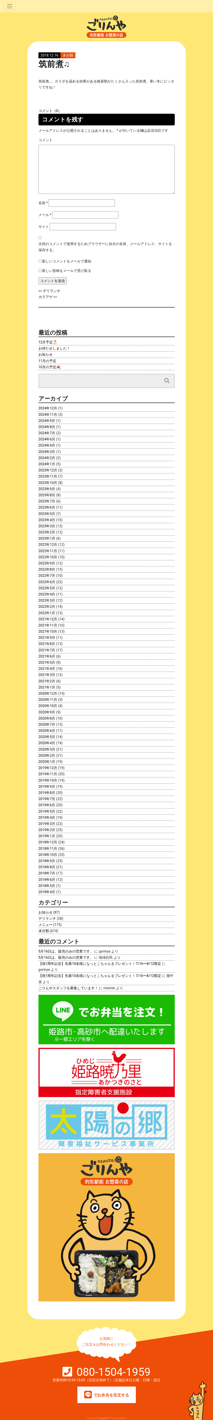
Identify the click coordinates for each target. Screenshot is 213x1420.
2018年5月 (46, 886)
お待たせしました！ (54, 348)
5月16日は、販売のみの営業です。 (66, 951)
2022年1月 (46, 613)
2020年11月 (47, 700)
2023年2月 (46, 532)
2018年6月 (46, 880)
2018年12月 (47, 842)
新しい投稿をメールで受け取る (66, 271)
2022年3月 (46, 600)
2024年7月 (46, 433)
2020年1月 (46, 762)
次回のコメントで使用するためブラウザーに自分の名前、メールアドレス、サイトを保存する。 (105, 247)
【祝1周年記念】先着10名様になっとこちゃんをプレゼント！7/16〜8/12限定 (99, 964)
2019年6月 (46, 805)
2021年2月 (46, 681)
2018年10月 (47, 855)
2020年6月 (46, 731)
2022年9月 (46, 563)
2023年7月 (46, 501)
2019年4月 (46, 817)
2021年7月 (46, 650)
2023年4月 (46, 520)
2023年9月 (46, 489)
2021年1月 (46, 687)
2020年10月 (47, 706)
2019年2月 (46, 830)
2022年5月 (46, 588)
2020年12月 (47, 693)
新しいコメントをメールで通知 (66, 261)
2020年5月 (46, 737)
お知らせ (45, 354)
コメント (45, 140)
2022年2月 (46, 607)
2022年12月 (47, 544)
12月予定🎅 (47, 342)
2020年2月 (46, 755)
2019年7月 (46, 799)
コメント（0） (50, 111)
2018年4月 (46, 892)
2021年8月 (46, 644)
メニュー (45, 925)
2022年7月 (46, 575)
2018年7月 (46, 873)
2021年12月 (47, 619)
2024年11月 (47, 414)
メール (44, 215)
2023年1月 (46, 538)
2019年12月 (47, 768)
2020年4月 (46, 743)
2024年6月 (46, 439)
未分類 (68, 55)
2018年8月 (46, 867)
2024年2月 (46, 458)
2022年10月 (47, 557)
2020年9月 (46, 712)
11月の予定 (47, 361)
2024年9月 (46, 421)
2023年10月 (47, 483)
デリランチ (51, 291)
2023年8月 (46, 495)
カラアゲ (45, 297)
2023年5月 (46, 514)
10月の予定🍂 (49, 367)
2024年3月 (46, 452)
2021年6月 (46, 656)
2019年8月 (46, 793)
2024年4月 (46, 445)
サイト (43, 227)
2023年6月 (46, 507)
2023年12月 (47, 470)
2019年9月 (46, 786)
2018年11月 (47, 849)
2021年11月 (47, 625)
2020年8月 (46, 718)
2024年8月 (46, 427)
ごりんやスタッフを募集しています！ (68, 988)
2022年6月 (46, 582)
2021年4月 (46, 669)
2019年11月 (47, 774)
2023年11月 (47, 476)
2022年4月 (46, 594)
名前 (43, 203)
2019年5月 (46, 811)
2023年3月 (46, 526)
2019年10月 (47, 780)
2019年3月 (46, 824)
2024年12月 (47, 408)
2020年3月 (46, 749)
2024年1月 (46, 464)
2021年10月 (47, 631)
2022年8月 (46, 569)
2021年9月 (46, 638)
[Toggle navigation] (10, 6)
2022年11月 (47, 551)
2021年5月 (46, 662)
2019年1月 (46, 836)
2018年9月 (46, 861)
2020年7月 (46, 724)
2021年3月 (46, 675)
